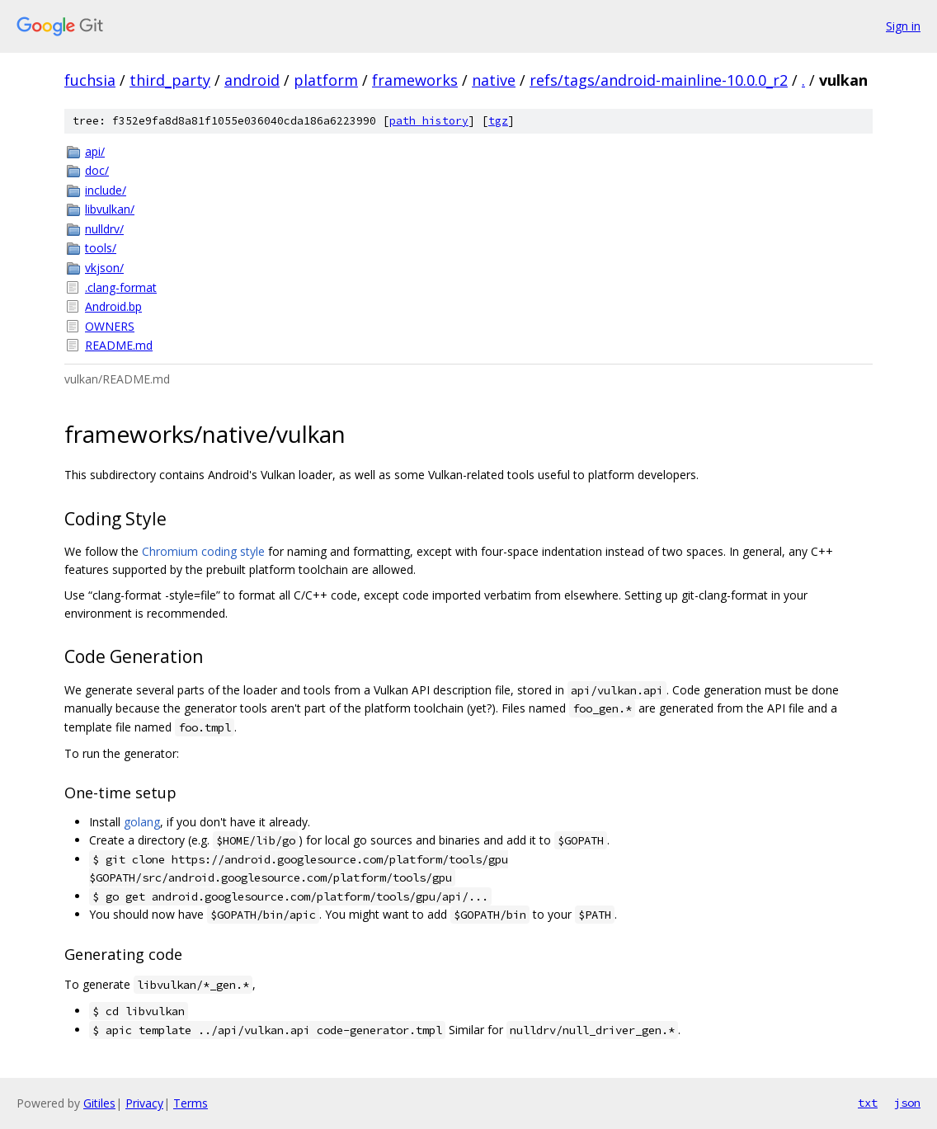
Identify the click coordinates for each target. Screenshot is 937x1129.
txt (868, 1102)
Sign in (903, 26)
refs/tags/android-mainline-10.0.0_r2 (659, 80)
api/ (95, 151)
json (907, 1102)
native (494, 80)
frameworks (415, 80)
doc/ (97, 170)
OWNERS (109, 326)
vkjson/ (104, 267)
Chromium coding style (203, 551)
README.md (119, 345)
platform (326, 80)
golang (142, 822)
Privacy (144, 1103)
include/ (105, 190)
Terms (190, 1103)
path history (428, 121)
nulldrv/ (104, 229)
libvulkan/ (109, 209)
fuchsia (89, 80)
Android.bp (113, 306)
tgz (498, 121)
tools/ (100, 248)
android (252, 80)
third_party (169, 80)
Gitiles (99, 1103)
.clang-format (121, 287)
